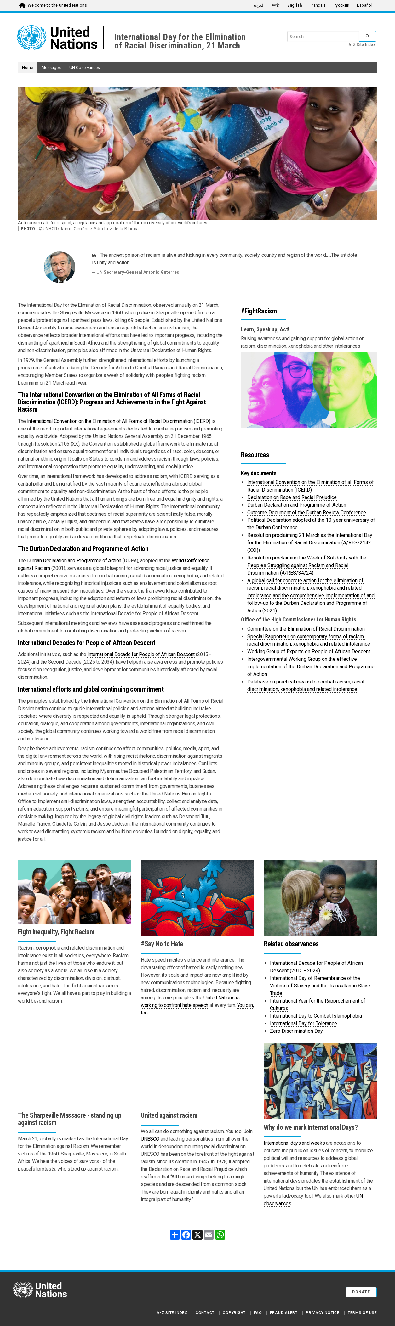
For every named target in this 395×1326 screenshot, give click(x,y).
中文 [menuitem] (276, 5)
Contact (205, 1313)
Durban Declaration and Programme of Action (74, 561)
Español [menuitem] (364, 5)
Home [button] (27, 67)
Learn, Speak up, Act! (265, 329)
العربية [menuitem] (259, 5)
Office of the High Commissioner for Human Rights (298, 619)
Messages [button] (51, 67)
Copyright (234, 1313)
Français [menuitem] (318, 5)
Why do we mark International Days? (311, 1127)
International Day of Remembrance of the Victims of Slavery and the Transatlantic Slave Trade (320, 985)
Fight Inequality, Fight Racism (56, 932)
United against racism (169, 1115)
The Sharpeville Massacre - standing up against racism (69, 1119)
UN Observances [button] (84, 67)
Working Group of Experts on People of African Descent (308, 652)
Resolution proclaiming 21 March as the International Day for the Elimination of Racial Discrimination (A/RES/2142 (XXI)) (309, 542)
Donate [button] (361, 1292)
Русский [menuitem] (342, 5)
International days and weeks (294, 1143)
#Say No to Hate (162, 944)
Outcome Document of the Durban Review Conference (306, 512)
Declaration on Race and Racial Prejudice (292, 497)
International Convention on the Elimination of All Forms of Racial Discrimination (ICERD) (118, 421)
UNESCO (150, 1139)
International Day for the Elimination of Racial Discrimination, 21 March (180, 41)
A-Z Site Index (361, 44)
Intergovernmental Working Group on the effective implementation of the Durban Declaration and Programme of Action (311, 666)
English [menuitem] (294, 5)
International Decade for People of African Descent (141, 654)
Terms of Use (362, 1313)
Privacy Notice (323, 1313)
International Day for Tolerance (303, 1023)
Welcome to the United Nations (57, 5)
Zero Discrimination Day (296, 1031)
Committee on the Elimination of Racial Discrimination (306, 629)
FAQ (258, 1313)
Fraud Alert (283, 1313)
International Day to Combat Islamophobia (316, 1016)
